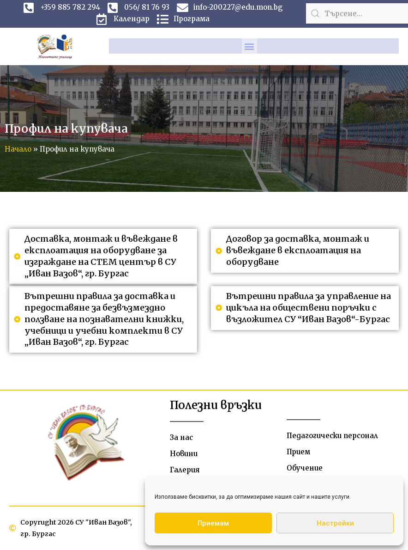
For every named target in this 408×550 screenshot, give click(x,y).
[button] (249, 46)
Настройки (335, 523)
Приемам (213, 523)
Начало (18, 149)
